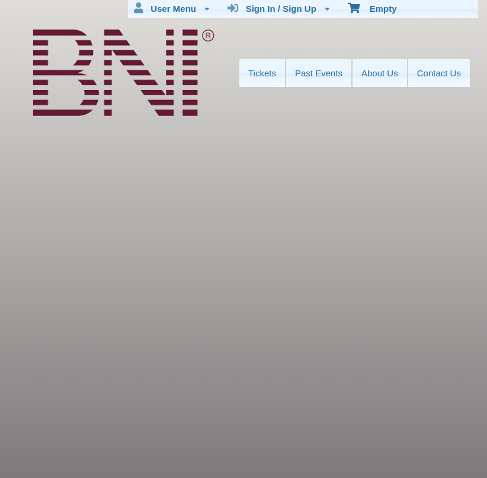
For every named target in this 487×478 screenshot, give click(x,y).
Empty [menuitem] (372, 8)
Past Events (318, 73)
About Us (379, 73)
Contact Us (439, 73)
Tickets (262, 73)
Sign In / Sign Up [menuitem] (279, 8)
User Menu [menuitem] (172, 8)
